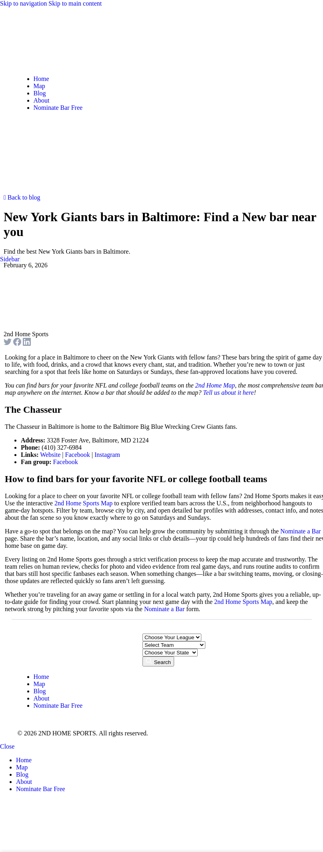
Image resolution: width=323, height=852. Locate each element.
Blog (40, 691)
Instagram (107, 454)
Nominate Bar (58, 705)
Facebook (77, 454)
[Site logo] (40, 65)
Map (39, 683)
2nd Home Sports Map (83, 503)
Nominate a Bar (300, 531)
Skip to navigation (24, 3)
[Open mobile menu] (24, 190)
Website (50, 454)
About (42, 698)
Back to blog (22, 197)
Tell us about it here (228, 392)
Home (41, 676)
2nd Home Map (215, 385)
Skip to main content (75, 3)
